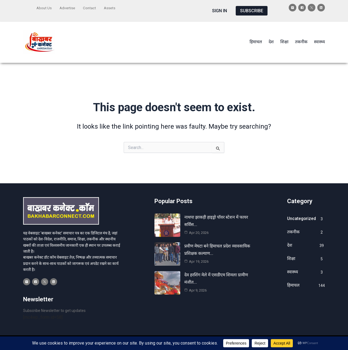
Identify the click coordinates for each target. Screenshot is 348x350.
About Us (44, 7)
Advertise (68, 7)
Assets (112, 7)
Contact (91, 7)
